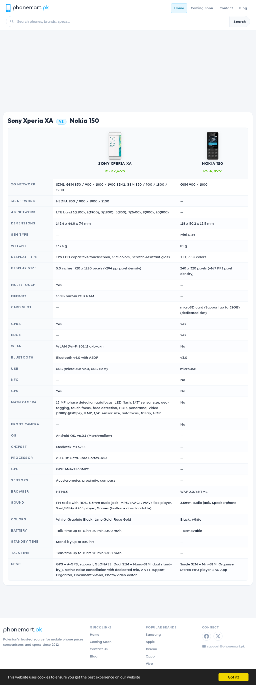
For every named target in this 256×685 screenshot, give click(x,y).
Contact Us (99, 649)
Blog (243, 8)
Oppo (150, 656)
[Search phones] (121, 21)
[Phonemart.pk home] (27, 8)
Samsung (153, 634)
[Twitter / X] (218, 636)
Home (179, 8)
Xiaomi (151, 649)
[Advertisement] (128, 68)
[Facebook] (206, 636)
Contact (226, 8)
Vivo (149, 663)
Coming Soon (202, 8)
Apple (150, 642)
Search (240, 22)
